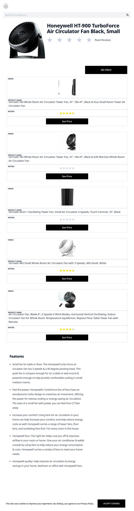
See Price (106, 69)
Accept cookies (111, 503)
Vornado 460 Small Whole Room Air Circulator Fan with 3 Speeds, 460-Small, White (57, 263)
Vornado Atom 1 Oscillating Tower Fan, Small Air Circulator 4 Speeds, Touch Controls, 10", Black (65, 212)
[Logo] (5, 6)
